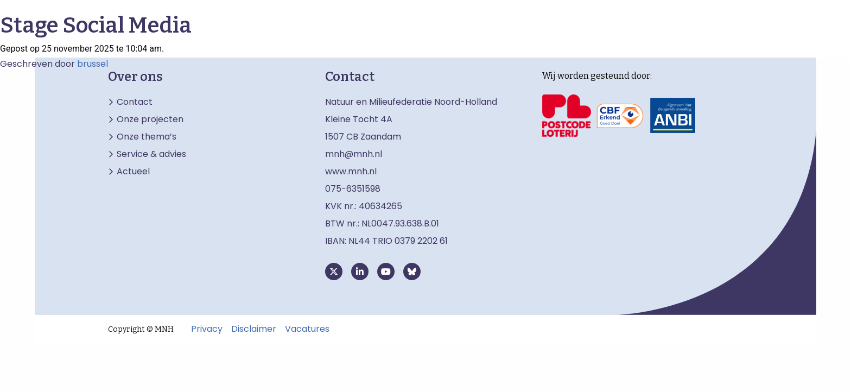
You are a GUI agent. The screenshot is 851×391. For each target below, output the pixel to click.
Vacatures (307, 329)
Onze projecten (150, 119)
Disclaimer (253, 329)
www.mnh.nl (352, 171)
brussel (92, 64)
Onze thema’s (146, 137)
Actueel (133, 171)
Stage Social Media (96, 25)
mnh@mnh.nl (353, 154)
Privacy (207, 329)
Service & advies (151, 154)
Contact (135, 102)
